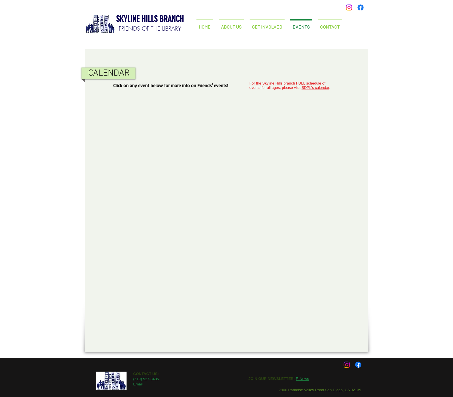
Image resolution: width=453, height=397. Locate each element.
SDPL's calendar (315, 87)
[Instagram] (349, 7)
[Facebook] (361, 7)
